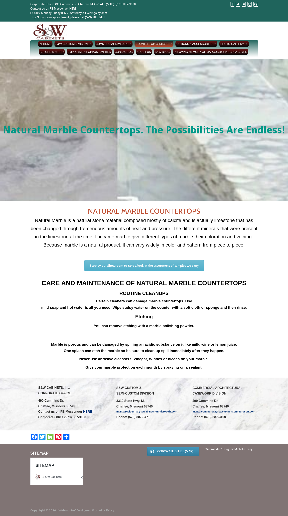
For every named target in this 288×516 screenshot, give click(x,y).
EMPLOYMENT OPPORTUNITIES (89, 51)
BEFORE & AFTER (52, 51)
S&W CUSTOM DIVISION (73, 44)
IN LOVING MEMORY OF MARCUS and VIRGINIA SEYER (210, 51)
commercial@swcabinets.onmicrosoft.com (228, 411)
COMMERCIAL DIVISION (114, 44)
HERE (72, 8)
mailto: (196, 411)
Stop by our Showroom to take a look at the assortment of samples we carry (144, 265)
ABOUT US (144, 51)
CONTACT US (124, 51)
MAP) (110, 4)
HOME (47, 43)
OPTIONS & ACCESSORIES (196, 44)
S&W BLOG (162, 51)
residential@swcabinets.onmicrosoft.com (151, 411)
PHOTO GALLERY (234, 44)
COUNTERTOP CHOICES (154, 44)
